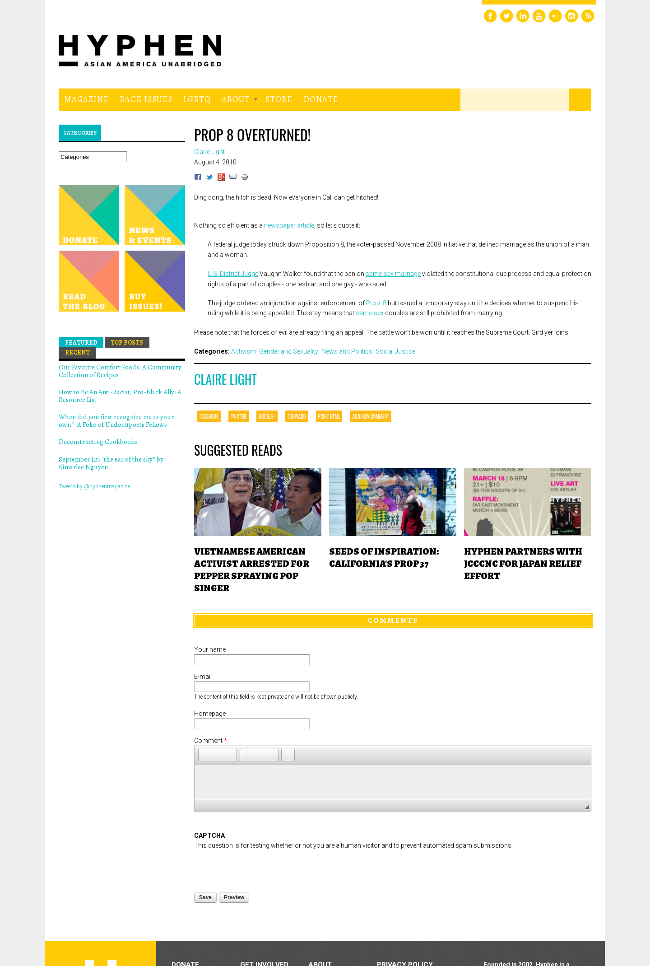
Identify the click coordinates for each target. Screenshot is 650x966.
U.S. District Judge (233, 273)
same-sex (370, 313)
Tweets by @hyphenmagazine (94, 486)
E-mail (203, 676)
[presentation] (262, 868)
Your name (210, 649)
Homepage (210, 713)
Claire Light (225, 379)
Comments (392, 620)
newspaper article (289, 225)
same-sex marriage (393, 273)
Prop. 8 (376, 303)
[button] (205, 755)
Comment (210, 740)
